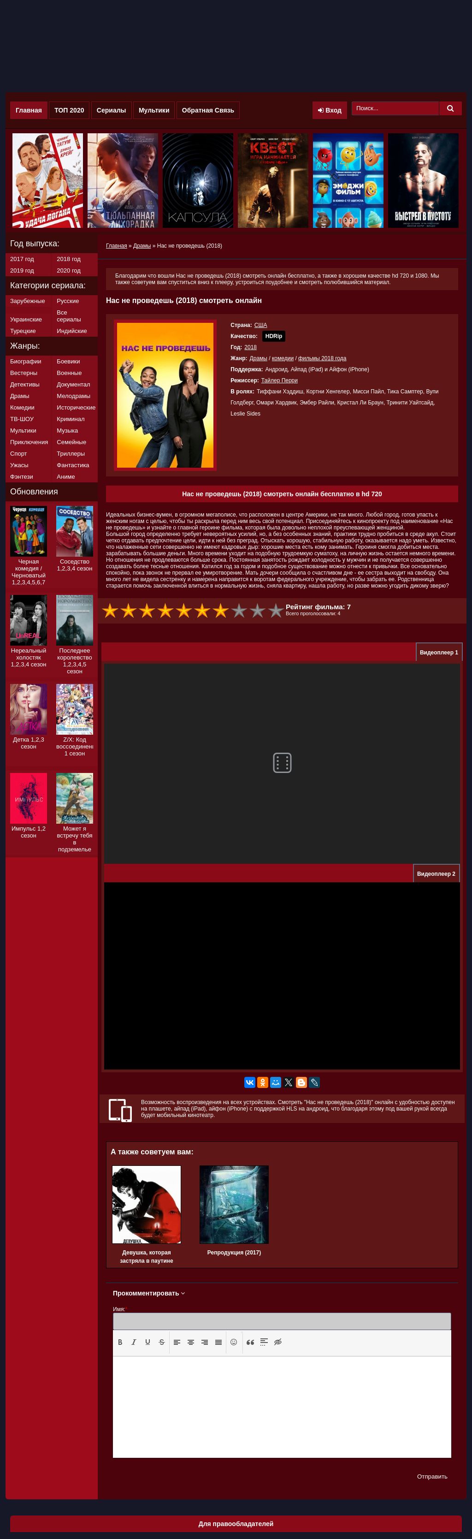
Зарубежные (27, 300)
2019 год (22, 270)
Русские (68, 300)
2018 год (69, 259)
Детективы (25, 384)
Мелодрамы (73, 395)
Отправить (432, 1476)
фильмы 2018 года (322, 358)
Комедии (22, 407)
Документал (73, 384)
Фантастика (73, 465)
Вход (330, 110)
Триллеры (71, 453)
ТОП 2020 (69, 110)
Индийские (72, 330)
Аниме (66, 476)
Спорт (18, 453)
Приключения (29, 442)
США (260, 325)
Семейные (71, 442)
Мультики (154, 110)
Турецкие (23, 330)
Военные (69, 372)
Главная (29, 110)
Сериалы (111, 110)
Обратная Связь (208, 110)
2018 (250, 347)
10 (276, 611)
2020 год (69, 270)
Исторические (76, 407)
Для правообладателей (236, 1523)
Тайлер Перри (279, 380)
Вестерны (23, 372)
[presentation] (120, 1342)
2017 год (22, 259)
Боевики (68, 361)
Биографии (25, 361)
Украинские (26, 319)
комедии (283, 358)
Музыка (67, 430)
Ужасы (19, 465)
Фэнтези (21, 476)
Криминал (70, 419)
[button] (120, 1342)
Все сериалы (69, 316)
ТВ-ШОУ (22, 419)
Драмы (258, 358)
